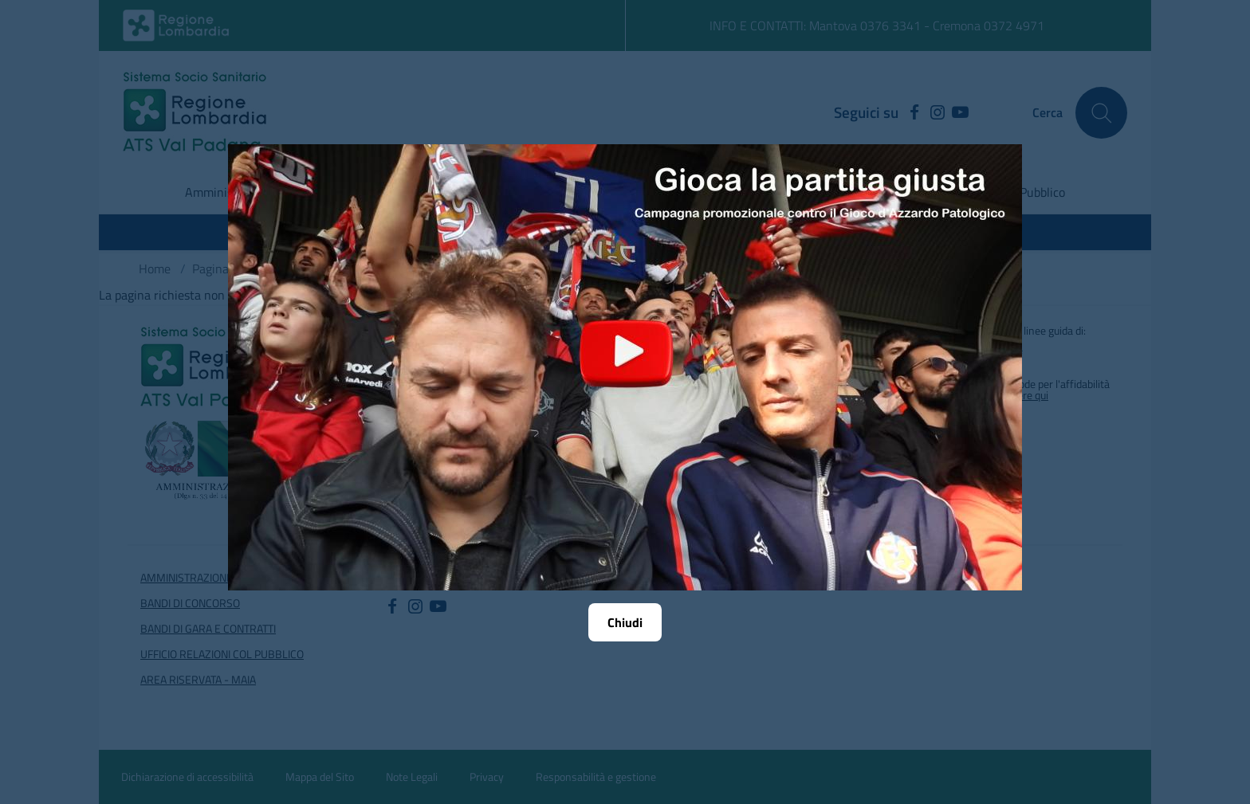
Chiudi (625, 622)
